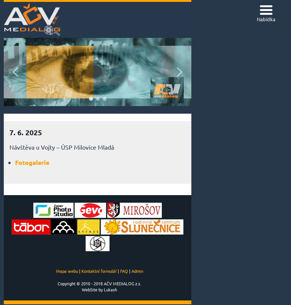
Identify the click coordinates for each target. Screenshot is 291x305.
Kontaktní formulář (99, 271)
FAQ (124, 271)
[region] (97, 72)
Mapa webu (67, 271)
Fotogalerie (32, 162)
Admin (137, 271)
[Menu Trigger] (266, 14)
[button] (15, 72)
